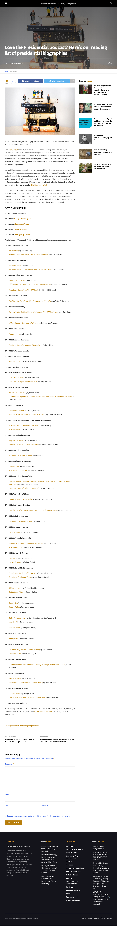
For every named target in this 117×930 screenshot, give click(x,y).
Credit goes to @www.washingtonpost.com (22, 726)
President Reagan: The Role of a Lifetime (24, 650)
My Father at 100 (15, 654)
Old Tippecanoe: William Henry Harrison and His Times (30, 284)
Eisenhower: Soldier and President (22, 573)
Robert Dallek (14, 607)
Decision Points (15, 694)
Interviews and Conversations (72, 887)
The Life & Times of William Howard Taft (24, 488)
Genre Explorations (73, 876)
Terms (103, 922)
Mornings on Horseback (18, 470)
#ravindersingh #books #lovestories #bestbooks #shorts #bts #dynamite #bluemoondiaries (102, 90)
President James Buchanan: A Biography (24, 345)
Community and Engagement (72, 861)
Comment (9, 768)
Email (7, 809)
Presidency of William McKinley (20, 455)
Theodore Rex (14, 466)
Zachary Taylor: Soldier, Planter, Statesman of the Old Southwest (33, 312)
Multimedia (19, 63)
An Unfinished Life (16, 592)
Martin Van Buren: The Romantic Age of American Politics (30, 269)
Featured (69, 869)
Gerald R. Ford (14, 628)
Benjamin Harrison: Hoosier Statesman (24, 444)
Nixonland (13, 622)
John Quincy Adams (22, 235)
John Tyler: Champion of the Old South (24, 290)
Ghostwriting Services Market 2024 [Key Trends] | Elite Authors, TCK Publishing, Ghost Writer (101, 872)
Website (45, 810)
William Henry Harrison (17, 280)
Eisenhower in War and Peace (20, 577)
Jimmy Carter (14, 639)
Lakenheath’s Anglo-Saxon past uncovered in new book (103, 152)
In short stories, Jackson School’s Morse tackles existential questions (103, 106)
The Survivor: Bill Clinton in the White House (25, 683)
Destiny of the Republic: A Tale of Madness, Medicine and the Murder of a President (40, 397)
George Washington (22, 219)
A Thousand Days (15, 588)
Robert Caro (13, 603)
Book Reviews (71, 857)
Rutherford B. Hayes (16, 378)
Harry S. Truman (15, 562)
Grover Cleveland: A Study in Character (23, 426)
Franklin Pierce (14, 334)
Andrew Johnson (15, 361)
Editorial (69, 866)
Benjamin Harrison (16, 440)
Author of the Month (74, 853)
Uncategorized (71, 901)
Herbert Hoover (15, 532)
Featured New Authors (75, 872)
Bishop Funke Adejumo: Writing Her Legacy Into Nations (49, 853)
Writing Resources (73, 904)
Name (8, 799)
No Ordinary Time (15, 547)
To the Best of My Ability (43, 711)
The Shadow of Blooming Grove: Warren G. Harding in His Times (33, 510)
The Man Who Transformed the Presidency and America (30, 301)
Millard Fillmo (14, 323)
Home (6, 71)
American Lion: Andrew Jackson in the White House (28, 254)
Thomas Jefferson (21, 224)
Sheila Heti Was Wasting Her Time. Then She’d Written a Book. (102, 166)
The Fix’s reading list (39, 185)
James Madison (20, 229)
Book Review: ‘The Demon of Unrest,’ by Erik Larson (103, 137)
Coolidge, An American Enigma (20, 521)
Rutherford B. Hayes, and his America (23, 382)
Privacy (96, 922)
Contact (109, 922)
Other (68, 898)
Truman (12, 558)
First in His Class (15, 679)
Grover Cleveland (15, 429)
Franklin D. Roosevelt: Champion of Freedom (26, 543)
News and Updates (73, 894)
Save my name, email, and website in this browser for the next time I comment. (38, 820)
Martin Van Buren (15, 265)
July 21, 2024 (9, 63)
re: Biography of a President (29, 323)
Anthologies (70, 850)
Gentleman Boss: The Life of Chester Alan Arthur (27, 414)
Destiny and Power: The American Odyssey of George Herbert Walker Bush (37, 665)
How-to (69, 882)
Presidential (12, 150)
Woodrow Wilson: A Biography (20, 499)
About (90, 922)
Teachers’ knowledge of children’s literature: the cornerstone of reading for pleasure (103, 122)
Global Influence (72, 879)
